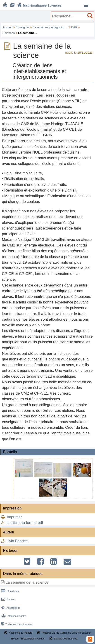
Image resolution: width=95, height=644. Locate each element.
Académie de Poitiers (20, 632)
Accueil (7, 27)
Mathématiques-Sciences (39, 5)
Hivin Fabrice (17, 541)
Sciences (8, 33)
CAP (74, 27)
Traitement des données (16, 624)
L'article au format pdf (25, 523)
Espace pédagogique (65, 638)
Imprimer (14, 517)
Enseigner (22, 27)
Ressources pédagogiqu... (50, 27)
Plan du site (9, 591)
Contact (7, 599)
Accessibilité (10, 607)
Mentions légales (13, 616)
